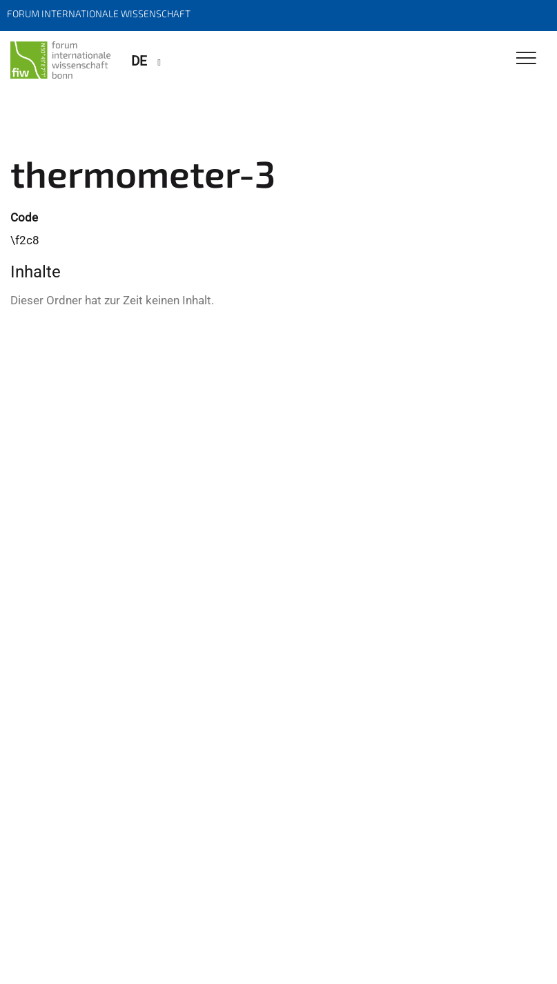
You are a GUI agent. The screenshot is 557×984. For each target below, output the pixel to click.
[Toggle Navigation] (526, 59)
